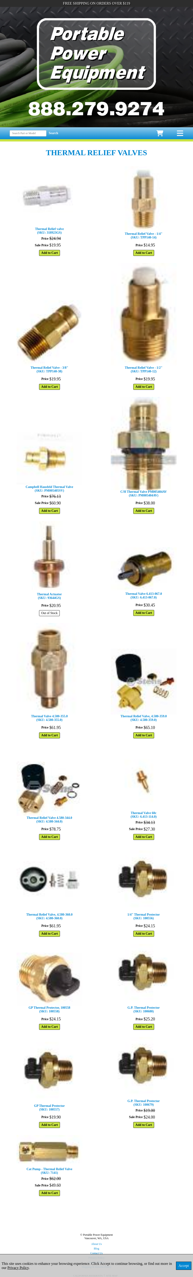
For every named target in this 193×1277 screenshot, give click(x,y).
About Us (96, 1244)
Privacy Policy (18, 1268)
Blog (96, 1248)
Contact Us (96, 1253)
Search (53, 133)
